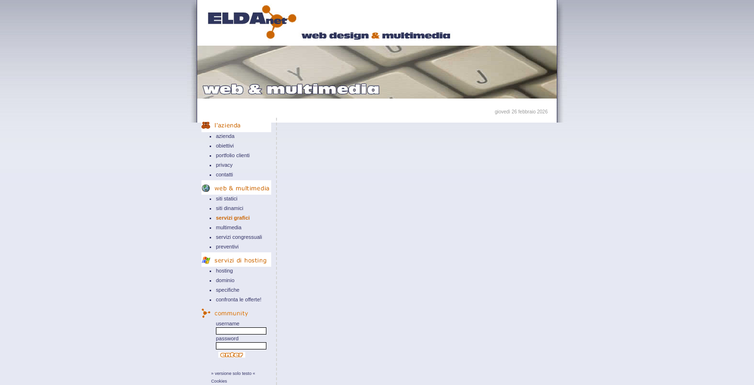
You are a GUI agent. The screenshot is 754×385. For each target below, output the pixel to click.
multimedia (228, 227)
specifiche (227, 290)
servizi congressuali (239, 237)
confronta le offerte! (239, 299)
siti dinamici (229, 208)
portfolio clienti (233, 155)
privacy (224, 165)
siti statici (227, 198)
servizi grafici (233, 218)
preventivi (227, 246)
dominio (225, 280)
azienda (225, 136)
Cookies (219, 381)
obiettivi (225, 146)
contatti (224, 174)
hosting (224, 270)
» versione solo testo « (233, 373)
